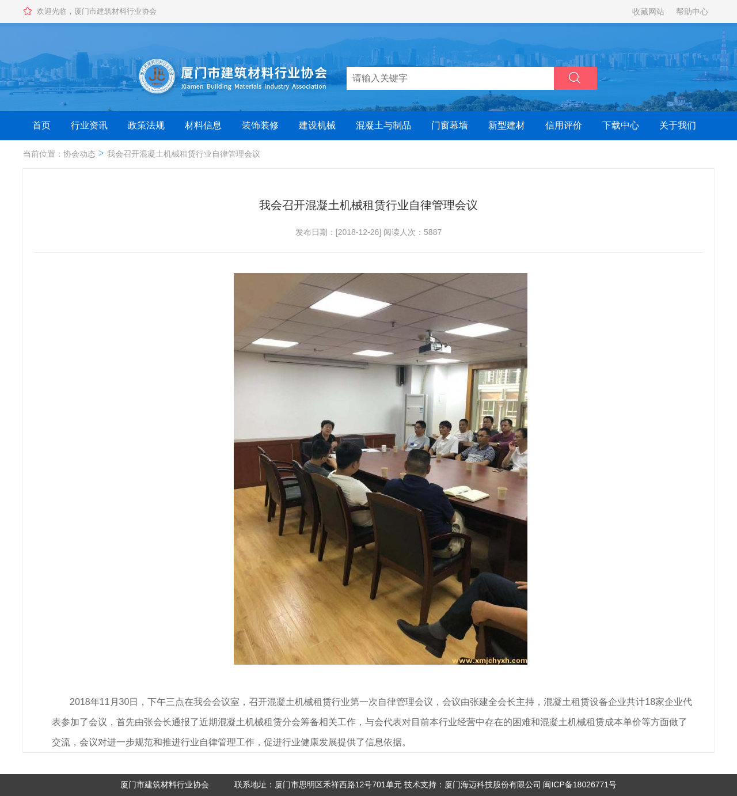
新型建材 (506, 125)
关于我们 (677, 125)
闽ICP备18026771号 (580, 784)
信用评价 (563, 125)
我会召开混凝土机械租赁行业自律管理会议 (183, 153)
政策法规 (146, 125)
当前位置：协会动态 (59, 153)
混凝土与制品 (383, 125)
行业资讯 (89, 125)
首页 (41, 125)
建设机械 (317, 125)
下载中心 (620, 125)
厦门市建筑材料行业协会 (164, 784)
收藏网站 (648, 11)
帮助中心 (692, 11)
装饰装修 (260, 125)
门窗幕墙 (449, 125)
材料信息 (203, 125)
